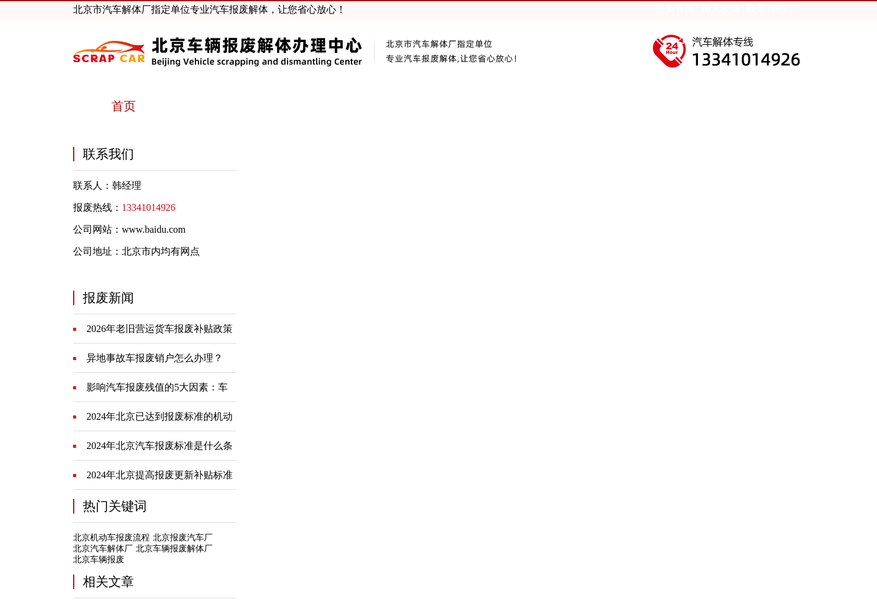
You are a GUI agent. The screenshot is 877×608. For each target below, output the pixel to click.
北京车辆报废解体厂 (174, 548)
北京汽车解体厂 (103, 548)
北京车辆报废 (98, 559)
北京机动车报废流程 (111, 537)
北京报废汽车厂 (183, 537)
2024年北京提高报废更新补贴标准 (159, 475)
